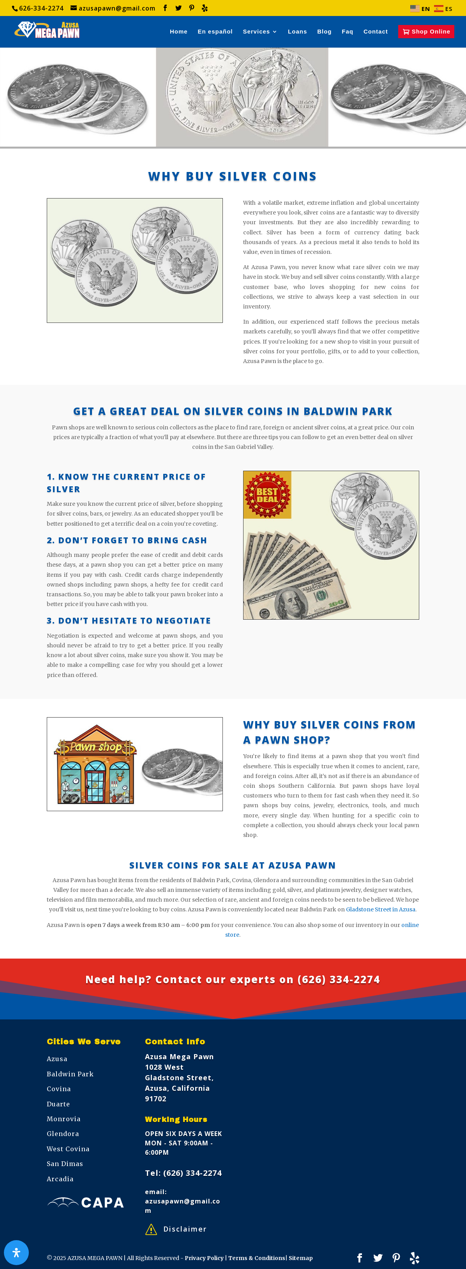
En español (215, 32)
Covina (59, 1089)
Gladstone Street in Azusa (380, 909)
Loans (297, 32)
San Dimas (65, 1164)
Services (256, 32)
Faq (347, 32)
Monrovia (64, 1119)
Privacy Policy (205, 1258)
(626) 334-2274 (339, 979)
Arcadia (60, 1179)
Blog (324, 32)
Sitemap (301, 1258)
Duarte (58, 1104)
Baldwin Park (70, 1074)
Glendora (63, 1134)
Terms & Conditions (256, 1258)
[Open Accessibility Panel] (16, 1252)
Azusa (57, 1059)
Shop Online (431, 31)
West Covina (68, 1149)
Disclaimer (185, 1229)
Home (179, 32)
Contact (376, 32)
